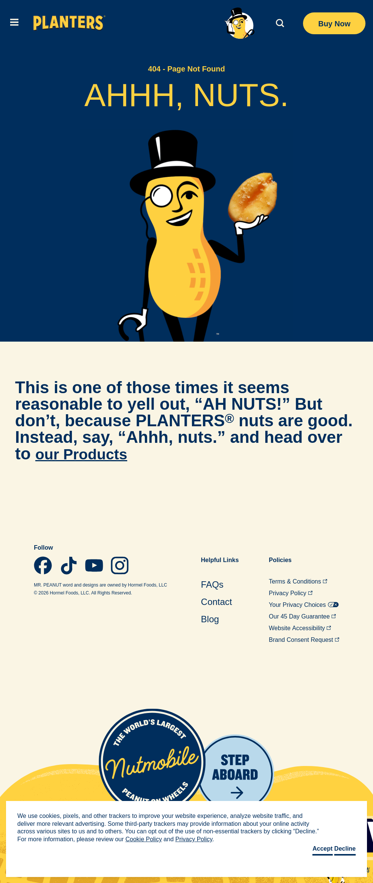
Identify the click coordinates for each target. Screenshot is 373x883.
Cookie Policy (143, 839)
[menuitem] (220, 584)
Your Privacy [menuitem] (303, 605)
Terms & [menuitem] (298, 581)
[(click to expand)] (13, 23)
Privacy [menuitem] (290, 593)
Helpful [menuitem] (220, 560)
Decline (345, 848)
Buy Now (334, 24)
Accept (322, 848)
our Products (87, 453)
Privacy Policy (193, 839)
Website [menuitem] (300, 628)
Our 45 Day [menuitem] (302, 616)
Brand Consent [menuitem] (304, 640)
